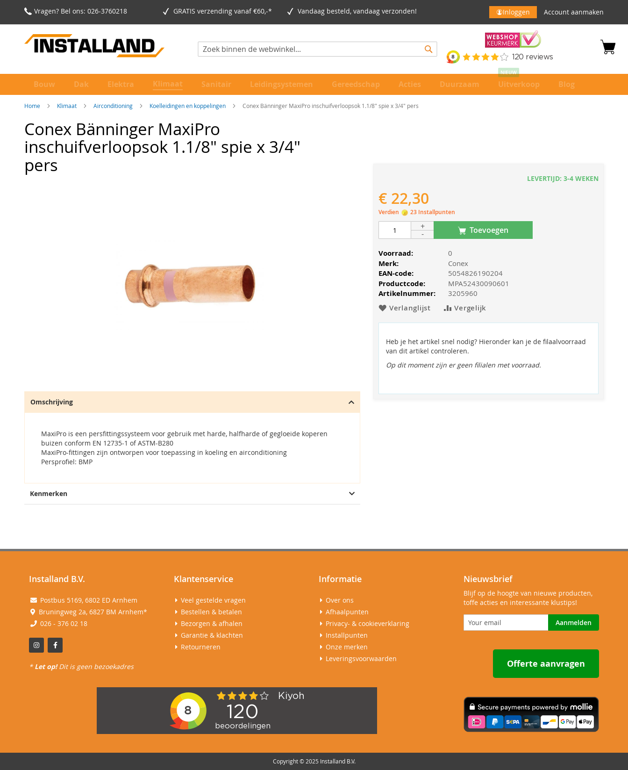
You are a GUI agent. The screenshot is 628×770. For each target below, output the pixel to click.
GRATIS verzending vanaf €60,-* (224, 11)
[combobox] (317, 49)
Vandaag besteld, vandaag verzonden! (359, 11)
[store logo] (94, 47)
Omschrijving (192, 401)
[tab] (192, 437)
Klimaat (67, 105)
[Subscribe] (573, 622)
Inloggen (516, 11)
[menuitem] (44, 84)
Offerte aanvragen (546, 663)
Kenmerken (192, 493)
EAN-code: (396, 273)
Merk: (388, 263)
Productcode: (401, 283)
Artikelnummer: (406, 293)
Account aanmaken (574, 11)
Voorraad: (395, 253)
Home (32, 105)
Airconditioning (113, 105)
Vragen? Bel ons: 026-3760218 (80, 11)
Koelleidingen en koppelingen (188, 105)
